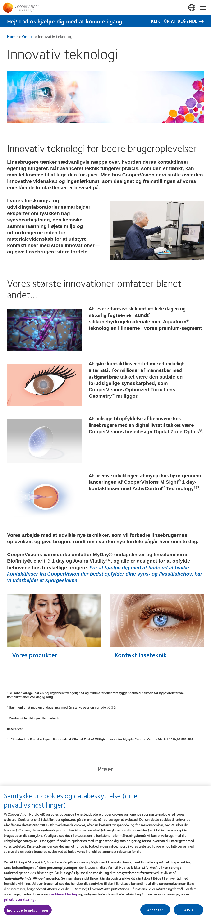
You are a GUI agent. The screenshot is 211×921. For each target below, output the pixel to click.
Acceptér (155, 912)
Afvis (188, 912)
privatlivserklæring (19, 902)
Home (12, 36)
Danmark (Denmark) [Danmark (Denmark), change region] (192, 8)
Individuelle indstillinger (28, 913)
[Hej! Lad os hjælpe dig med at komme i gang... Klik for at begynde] (105, 21)
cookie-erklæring (63, 896)
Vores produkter (34, 655)
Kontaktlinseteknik (141, 655)
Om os (28, 36)
